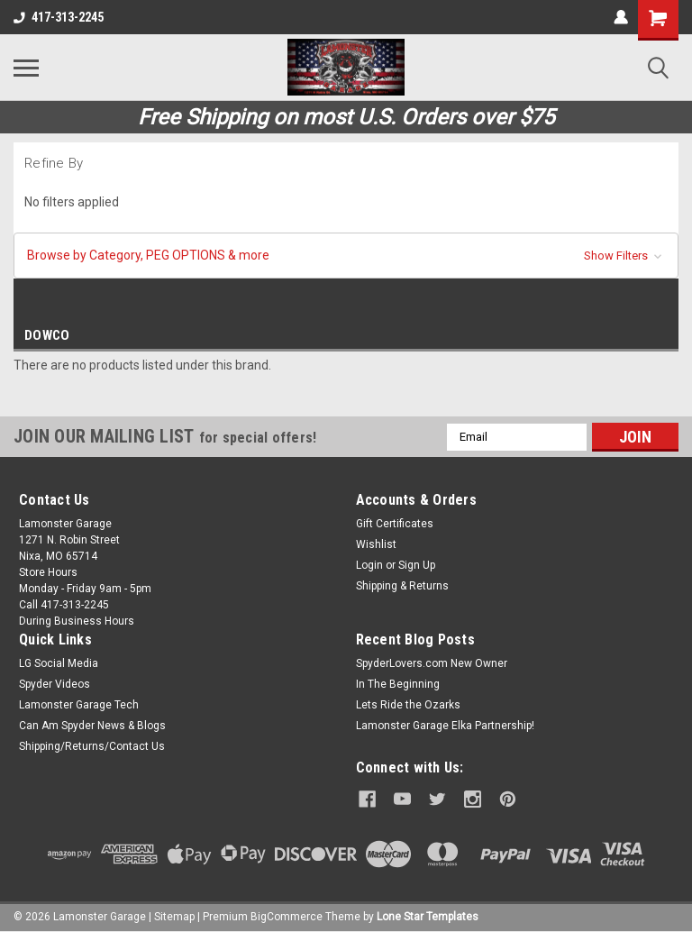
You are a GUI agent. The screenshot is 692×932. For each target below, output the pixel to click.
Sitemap (174, 914)
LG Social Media (58, 663)
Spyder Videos (54, 684)
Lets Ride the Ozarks (408, 705)
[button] (346, 256)
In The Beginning (398, 684)
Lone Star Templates (427, 914)
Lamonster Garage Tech (79, 705)
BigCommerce (286, 914)
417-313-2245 (59, 17)
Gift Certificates (394, 523)
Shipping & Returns (402, 586)
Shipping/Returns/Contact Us (92, 746)
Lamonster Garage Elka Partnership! (445, 725)
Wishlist (376, 544)
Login (369, 565)
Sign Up (416, 565)
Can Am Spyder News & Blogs (92, 725)
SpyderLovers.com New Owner (431, 663)
